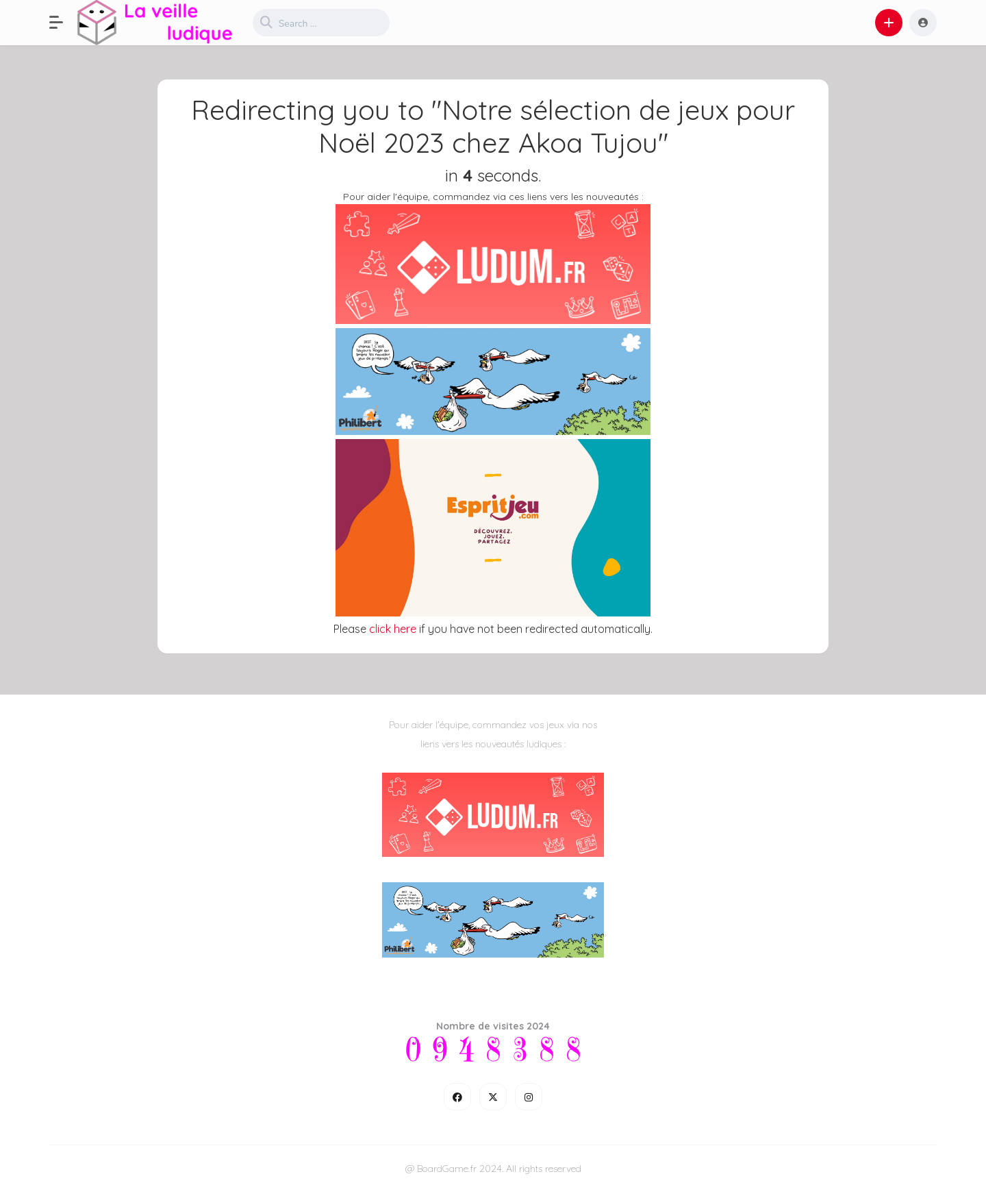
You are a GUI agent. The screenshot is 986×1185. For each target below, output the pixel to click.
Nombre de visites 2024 (493, 1026)
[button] (63, 22)
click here (392, 629)
